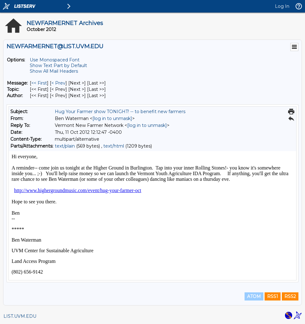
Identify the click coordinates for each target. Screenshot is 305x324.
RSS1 (272, 296)
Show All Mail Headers (54, 71)
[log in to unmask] (112, 118)
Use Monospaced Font (55, 60)
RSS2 (290, 296)
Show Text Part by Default (58, 65)
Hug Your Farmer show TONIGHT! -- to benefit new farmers (120, 111)
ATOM (254, 296)
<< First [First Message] (39, 83)
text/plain (65, 146)
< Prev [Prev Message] (58, 83)
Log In (282, 6)
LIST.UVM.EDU (19, 316)
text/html (113, 146)
